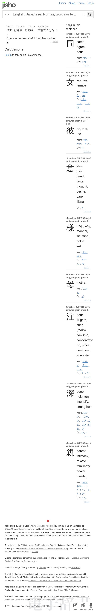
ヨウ (83, 260)
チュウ (85, 373)
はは (84, 288)
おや (84, 482)
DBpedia (37, 596)
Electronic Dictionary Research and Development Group (43, 548)
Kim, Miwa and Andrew (42, 526)
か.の (87, 144)
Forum (62, 3)
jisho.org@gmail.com (50, 529)
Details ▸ (87, 66)
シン (83, 432)
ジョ (83, 99)
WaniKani (75, 567)
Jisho (9, 5)
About (72, 3)
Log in (90, 3)
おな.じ (86, 58)
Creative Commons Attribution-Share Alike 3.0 (51, 590)
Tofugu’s (42, 567)
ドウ (83, 62)
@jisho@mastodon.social (16, 529)
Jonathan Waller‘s (33, 606)
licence (35, 551)
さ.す (85, 365)
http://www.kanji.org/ (61, 577)
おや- (79, 486)
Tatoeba (55, 42)
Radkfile (53, 545)
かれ (84, 140)
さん (79, 256)
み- (84, 428)
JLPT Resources (49, 606)
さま (84, 252)
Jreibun (27, 561)
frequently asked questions (30, 532)
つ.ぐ (79, 369)
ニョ (79, 103)
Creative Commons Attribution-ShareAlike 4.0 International (55, 580)
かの (79, 144)
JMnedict (41, 545)
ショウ (80, 264)
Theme (81, 3)
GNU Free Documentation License (47, 600)
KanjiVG (49, 587)
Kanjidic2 (32, 545)
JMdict (24, 545)
